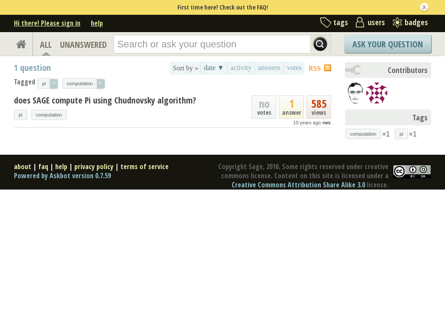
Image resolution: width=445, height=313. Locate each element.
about (22, 166)
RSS (315, 68)
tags (340, 22)
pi (21, 114)
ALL (46, 44)
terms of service (144, 166)
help (97, 23)
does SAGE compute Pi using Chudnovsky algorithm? (105, 100)
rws (326, 122)
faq (43, 166)
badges (416, 22)
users (376, 22)
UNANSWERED (83, 44)
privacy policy (93, 166)
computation (49, 114)
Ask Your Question (387, 44)
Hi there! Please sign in (47, 23)
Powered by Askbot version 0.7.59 (62, 175)
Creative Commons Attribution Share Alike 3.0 (298, 185)
